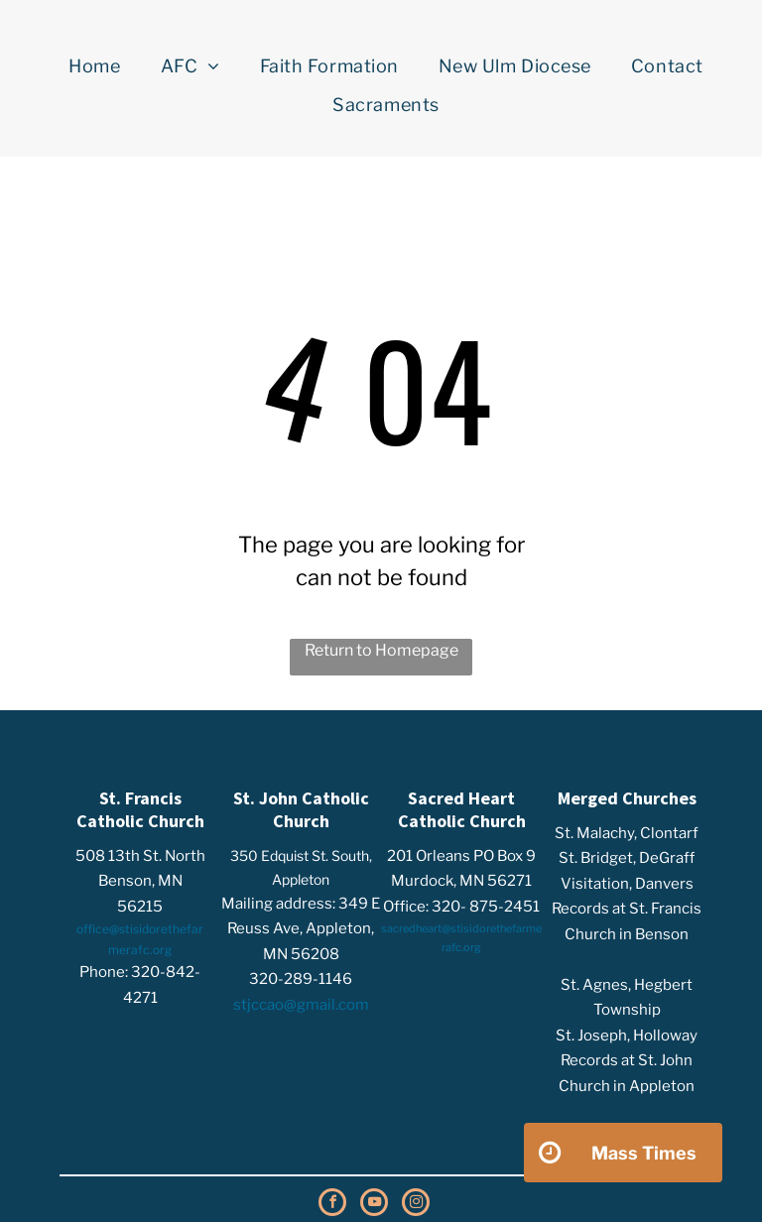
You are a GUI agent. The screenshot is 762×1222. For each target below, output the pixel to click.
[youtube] (374, 1204)
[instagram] (416, 1204)
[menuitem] (94, 66)
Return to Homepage (381, 650)
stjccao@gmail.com (301, 1005)
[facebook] (332, 1204)
